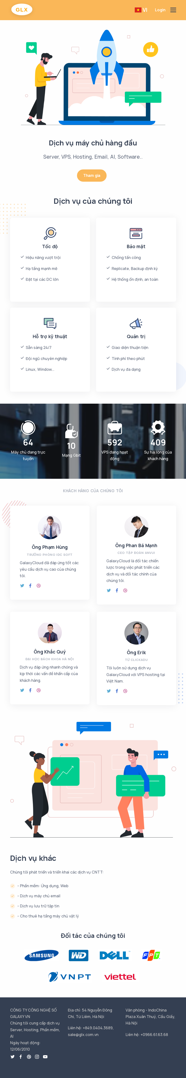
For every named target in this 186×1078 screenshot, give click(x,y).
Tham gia (91, 175)
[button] (143, 10)
